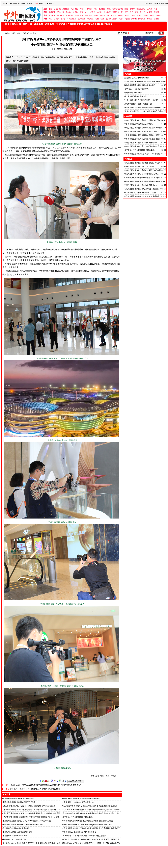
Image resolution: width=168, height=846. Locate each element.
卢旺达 (120, 15)
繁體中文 (156, 3)
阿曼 (155, 9)
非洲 (45, 15)
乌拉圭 (127, 19)
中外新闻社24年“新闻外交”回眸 (14, 839)
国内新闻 (27, 24)
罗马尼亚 (52, 12)
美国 (50, 19)
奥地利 (68, 12)
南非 (152, 15)
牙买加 (108, 19)
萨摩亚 (156, 19)
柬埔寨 (89, 9)
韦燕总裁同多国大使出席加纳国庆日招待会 (19, 802)
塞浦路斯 (115, 12)
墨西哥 (115, 19)
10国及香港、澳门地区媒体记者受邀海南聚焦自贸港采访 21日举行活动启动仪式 (45, 785)
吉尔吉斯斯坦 (117, 9)
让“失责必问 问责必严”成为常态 (136, 89)
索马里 (146, 15)
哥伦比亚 (90, 19)
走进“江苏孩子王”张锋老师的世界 (137, 78)
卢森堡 (92, 12)
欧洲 (45, 12)
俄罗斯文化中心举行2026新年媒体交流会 (78, 817)
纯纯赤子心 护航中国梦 (133, 93)
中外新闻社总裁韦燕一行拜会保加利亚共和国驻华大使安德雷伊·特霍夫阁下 (91, 828)
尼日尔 (113, 15)
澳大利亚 (141, 19)
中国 (50, 9)
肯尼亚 (139, 15)
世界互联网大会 (86, 24)
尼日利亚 (52, 15)
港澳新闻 (38, 24)
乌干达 (127, 15)
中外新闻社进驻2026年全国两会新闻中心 (78, 802)
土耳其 (149, 9)
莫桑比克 (69, 15)
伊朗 (95, 9)
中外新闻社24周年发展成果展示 (15, 836)
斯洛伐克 (60, 12)
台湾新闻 (49, 24)
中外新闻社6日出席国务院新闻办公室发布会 (79, 832)
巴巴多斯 (72, 19)
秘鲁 (121, 19)
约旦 (109, 9)
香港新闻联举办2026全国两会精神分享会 (18, 798)
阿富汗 (82, 9)
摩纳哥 (156, 12)
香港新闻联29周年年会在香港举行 (16, 828)
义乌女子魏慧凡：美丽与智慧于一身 (138, 104)
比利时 (99, 12)
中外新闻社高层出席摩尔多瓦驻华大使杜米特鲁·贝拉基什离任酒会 (87, 821)
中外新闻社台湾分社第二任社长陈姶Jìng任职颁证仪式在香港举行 (87, 825)
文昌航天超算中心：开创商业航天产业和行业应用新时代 (35, 789)
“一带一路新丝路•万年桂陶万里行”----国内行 (141, 100)
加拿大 (56, 19)
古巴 (102, 19)
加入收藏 (164, 3)
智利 (97, 19)
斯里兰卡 (65, 9)
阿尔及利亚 (104, 15)
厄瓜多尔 (64, 19)
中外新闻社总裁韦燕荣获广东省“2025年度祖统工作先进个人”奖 (27, 821)
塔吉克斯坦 (141, 9)
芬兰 (131, 12)
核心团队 (148, 3)
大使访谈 (60, 24)
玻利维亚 (81, 19)
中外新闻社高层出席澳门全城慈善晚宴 (17, 832)
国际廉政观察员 (104, 24)
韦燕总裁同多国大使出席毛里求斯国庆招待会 (141, 131)
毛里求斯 (88, 15)
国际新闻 (16, 24)
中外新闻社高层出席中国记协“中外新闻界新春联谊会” (23, 825)
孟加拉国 (102, 9)
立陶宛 (149, 12)
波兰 (86, 12)
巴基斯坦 (57, 9)
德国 (136, 12)
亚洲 (45, 9)
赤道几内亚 (79, 15)
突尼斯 (96, 15)
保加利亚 (107, 12)
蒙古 (126, 9)
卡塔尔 (132, 9)
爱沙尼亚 (124, 12)
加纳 (133, 15)
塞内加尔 (60, 15)
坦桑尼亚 (159, 15)
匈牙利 (75, 12)
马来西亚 (74, 9)
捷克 (81, 12)
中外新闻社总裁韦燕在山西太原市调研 (139, 124)
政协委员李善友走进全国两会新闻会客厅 (139, 85)
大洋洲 (134, 19)
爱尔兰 (142, 12)
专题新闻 (72, 24)
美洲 (45, 19)
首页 (7, 24)
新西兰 (149, 19)
